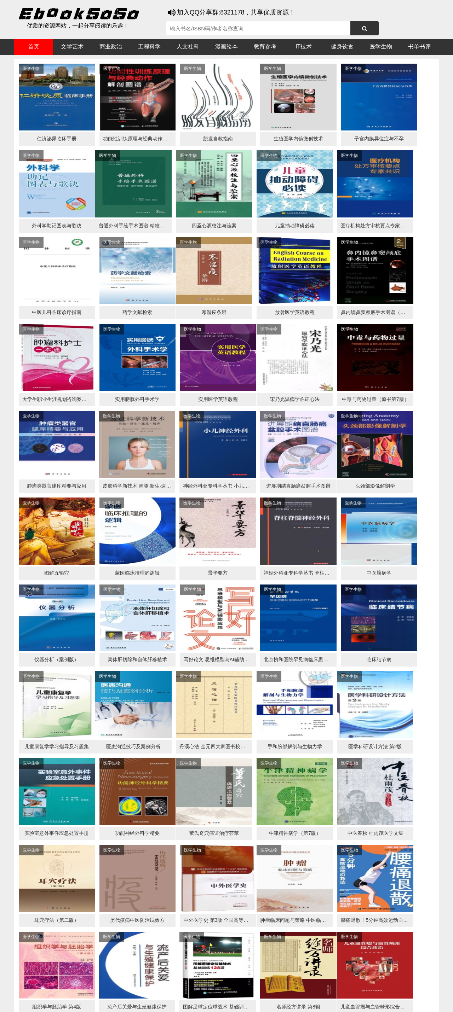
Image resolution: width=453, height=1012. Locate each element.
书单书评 (419, 46)
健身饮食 (342, 46)
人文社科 (188, 46)
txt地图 (378, 1001)
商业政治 (110, 46)
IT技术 (304, 46)
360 (126, 988)
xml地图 (358, 1001)
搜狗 (85, 988)
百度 (113, 988)
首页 (33, 46)
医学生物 (380, 46)
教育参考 (265, 46)
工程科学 (149, 46)
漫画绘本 (226, 46)
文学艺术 (72, 46)
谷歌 (70, 988)
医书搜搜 (51, 988)
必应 (99, 988)
